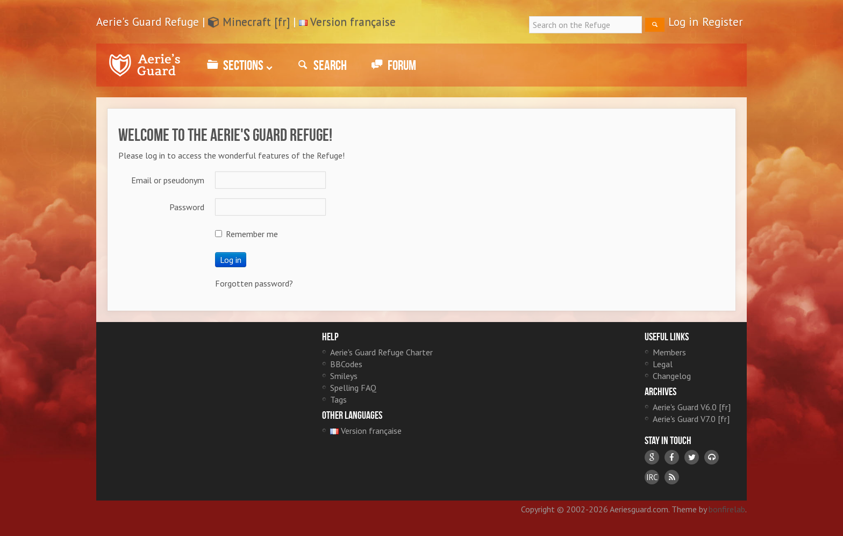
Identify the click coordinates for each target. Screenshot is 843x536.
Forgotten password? (254, 283)
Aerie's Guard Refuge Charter (381, 352)
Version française (353, 22)
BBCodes (346, 364)
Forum (392, 65)
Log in (683, 22)
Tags (338, 399)
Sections (238, 65)
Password (186, 207)
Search (320, 65)
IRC (652, 477)
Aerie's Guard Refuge (144, 65)
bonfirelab (727, 509)
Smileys (344, 375)
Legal (663, 364)
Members (669, 352)
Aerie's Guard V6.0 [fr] (692, 407)
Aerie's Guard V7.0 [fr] (691, 418)
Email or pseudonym (167, 180)
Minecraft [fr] (249, 22)
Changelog (672, 375)
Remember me (246, 233)
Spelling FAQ (353, 387)
